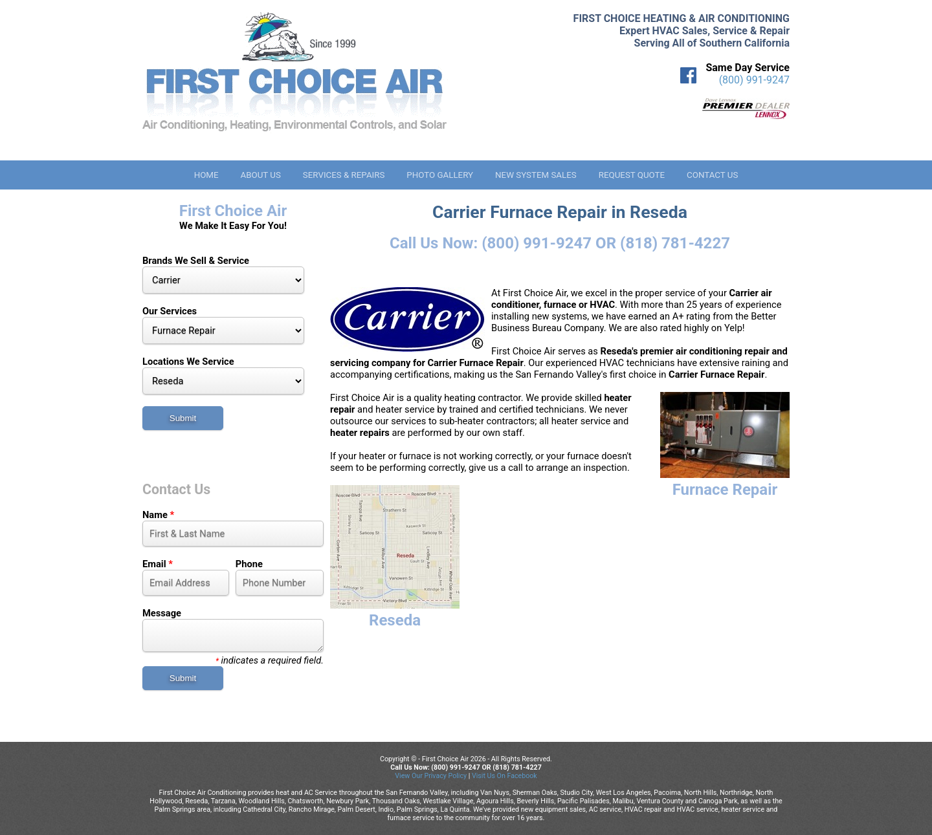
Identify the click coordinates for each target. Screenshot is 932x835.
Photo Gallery (439, 175)
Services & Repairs (344, 175)
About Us (260, 175)
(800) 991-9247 (754, 80)
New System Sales (536, 175)
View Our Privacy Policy (431, 776)
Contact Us (712, 175)
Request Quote (632, 175)
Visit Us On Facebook (504, 776)
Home (206, 175)
